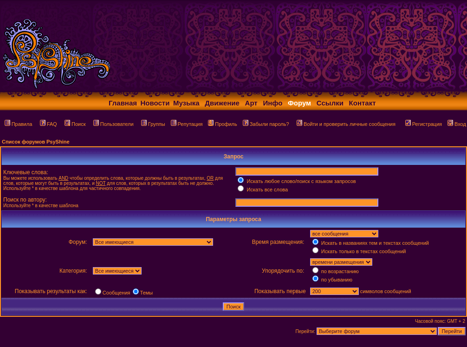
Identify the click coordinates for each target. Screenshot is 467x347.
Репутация (187, 124)
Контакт (362, 103)
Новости (155, 103)
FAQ (48, 124)
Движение (222, 103)
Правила (18, 124)
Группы (153, 124)
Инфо (272, 103)
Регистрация (423, 124)
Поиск (75, 124)
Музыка (186, 103)
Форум (299, 103)
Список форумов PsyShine (36, 141)
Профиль (222, 124)
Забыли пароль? (266, 124)
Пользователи (113, 124)
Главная (123, 103)
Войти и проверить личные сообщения (346, 124)
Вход (457, 124)
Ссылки (330, 103)
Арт (251, 103)
